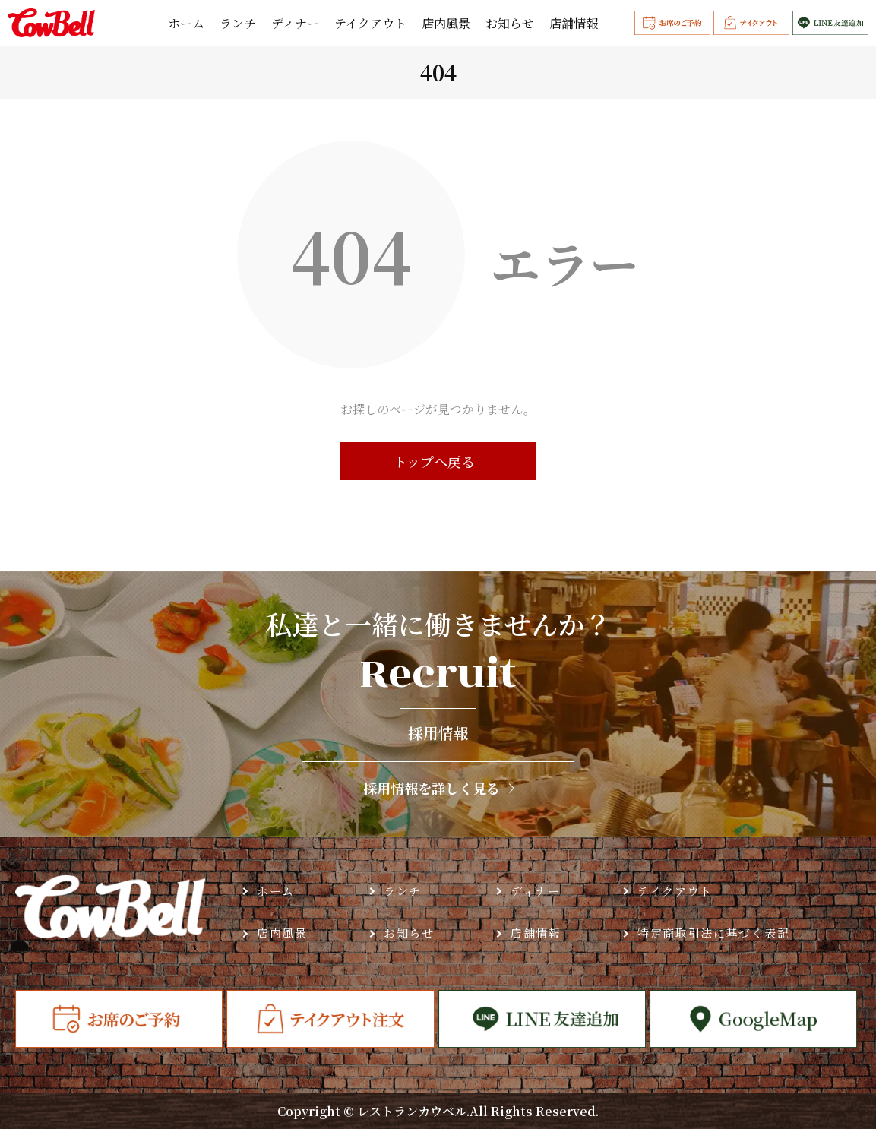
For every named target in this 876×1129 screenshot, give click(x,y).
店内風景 (446, 23)
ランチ (238, 23)
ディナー (295, 23)
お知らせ (509, 23)
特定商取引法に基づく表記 (713, 933)
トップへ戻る (434, 461)
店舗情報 (573, 23)
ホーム (186, 23)
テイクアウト (370, 23)
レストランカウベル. (413, 1111)
